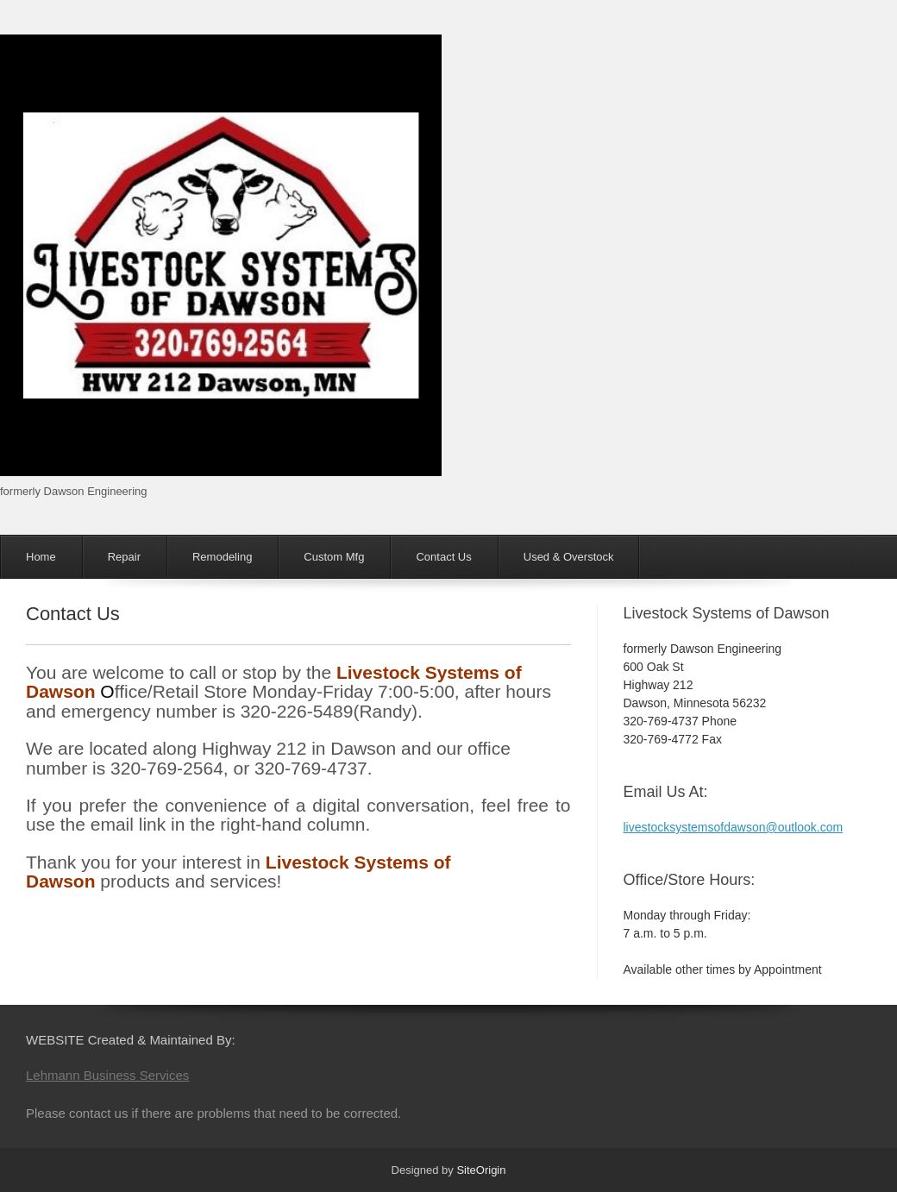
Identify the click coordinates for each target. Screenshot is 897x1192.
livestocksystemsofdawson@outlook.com (734, 827)
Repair (124, 556)
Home (41, 556)
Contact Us (443, 556)
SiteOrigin (480, 1170)
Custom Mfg (334, 556)
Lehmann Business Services (107, 1075)
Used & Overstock (569, 556)
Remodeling (222, 556)
